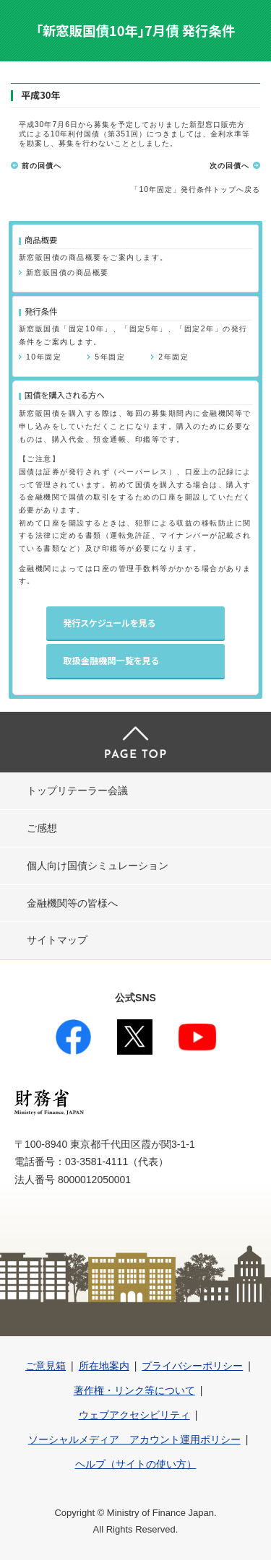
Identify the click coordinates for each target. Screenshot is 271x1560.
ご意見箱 (45, 1366)
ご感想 (42, 828)
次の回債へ (229, 166)
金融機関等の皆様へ (72, 903)
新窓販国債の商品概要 (67, 272)
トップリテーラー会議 (77, 790)
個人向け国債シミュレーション (97, 865)
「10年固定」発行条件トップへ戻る (195, 189)
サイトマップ (57, 940)
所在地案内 (104, 1366)
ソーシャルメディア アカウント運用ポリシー (134, 1439)
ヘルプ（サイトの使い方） (136, 1464)
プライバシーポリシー (192, 1366)
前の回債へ (41, 166)
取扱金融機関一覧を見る (111, 660)
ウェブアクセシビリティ (134, 1415)
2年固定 (173, 357)
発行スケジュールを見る (109, 622)
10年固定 (43, 357)
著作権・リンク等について (134, 1390)
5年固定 (110, 357)
